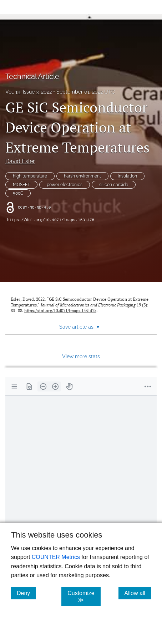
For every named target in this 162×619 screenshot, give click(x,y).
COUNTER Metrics (56, 557)
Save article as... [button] (79, 327)
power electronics (64, 184)
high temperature (30, 176)
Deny (26, 593)
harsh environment (82, 176)
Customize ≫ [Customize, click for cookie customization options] (84, 596)
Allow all (137, 593)
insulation (127, 176)
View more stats (81, 356)
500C (18, 193)
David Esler (20, 161)
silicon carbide (113, 184)
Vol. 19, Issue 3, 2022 (28, 92)
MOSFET (21, 184)
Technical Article (32, 76)
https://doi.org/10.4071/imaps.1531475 (50, 220)
